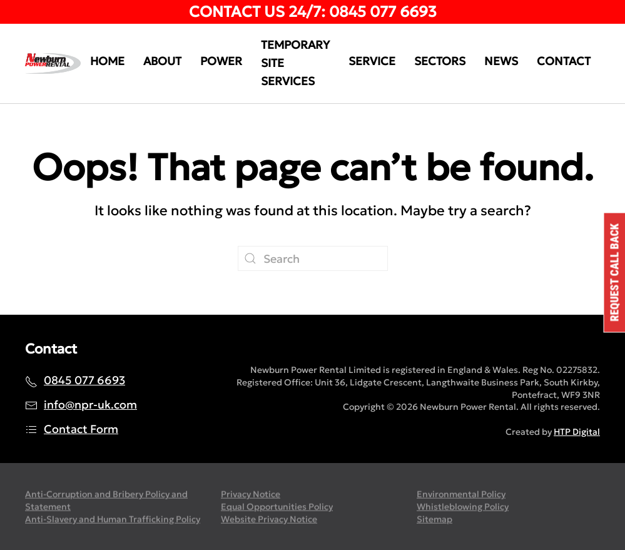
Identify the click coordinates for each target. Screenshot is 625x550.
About (162, 61)
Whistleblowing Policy (463, 507)
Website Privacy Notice (269, 519)
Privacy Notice (250, 495)
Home (107, 61)
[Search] (313, 258)
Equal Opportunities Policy (277, 507)
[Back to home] (53, 64)
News (501, 61)
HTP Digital (577, 431)
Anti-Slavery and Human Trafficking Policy (112, 519)
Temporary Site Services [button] (295, 63)
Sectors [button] (439, 61)
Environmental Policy (461, 495)
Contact (564, 61)
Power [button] (221, 61)
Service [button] (371, 61)
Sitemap (434, 519)
